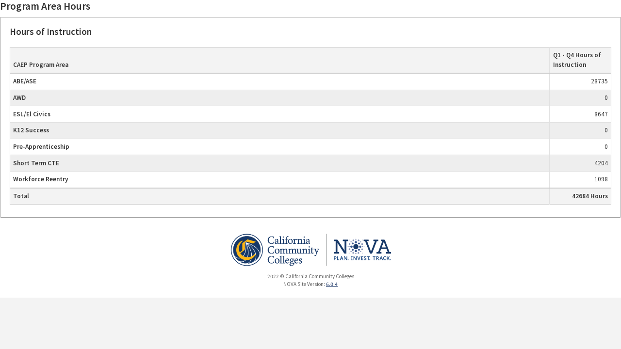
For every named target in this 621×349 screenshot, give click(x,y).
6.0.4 (332, 284)
